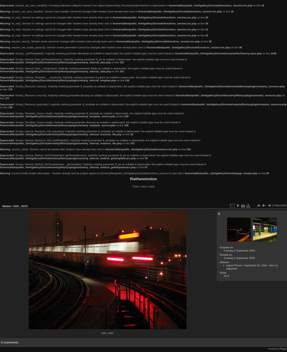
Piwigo (283, 349)
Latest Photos (234, 265)
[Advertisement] (143, 197)
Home (6, 206)
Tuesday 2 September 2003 (239, 250)
